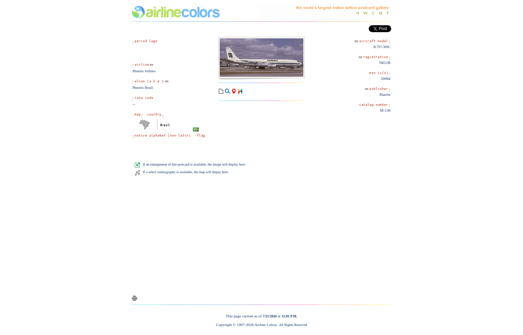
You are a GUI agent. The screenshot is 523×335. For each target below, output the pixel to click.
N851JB (385, 63)
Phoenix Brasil (142, 88)
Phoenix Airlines (144, 71)
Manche (385, 94)
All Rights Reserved (293, 325)
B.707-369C (382, 47)
